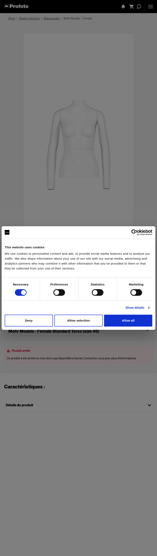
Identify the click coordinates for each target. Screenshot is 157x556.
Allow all (128, 320)
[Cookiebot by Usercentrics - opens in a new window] (134, 232)
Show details (135, 307)
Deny (29, 320)
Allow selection (78, 320)
